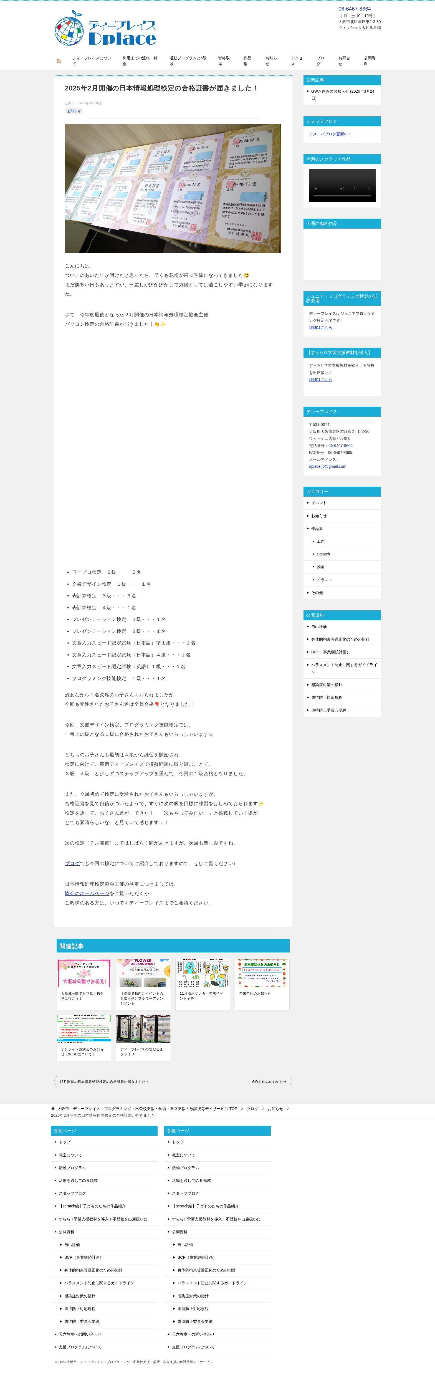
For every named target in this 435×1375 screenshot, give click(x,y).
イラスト (324, 580)
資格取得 (224, 61)
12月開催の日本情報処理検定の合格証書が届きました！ (104, 1082)
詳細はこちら (320, 327)
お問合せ (344, 61)
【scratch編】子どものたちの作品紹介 (92, 1206)
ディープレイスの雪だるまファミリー (141, 1051)
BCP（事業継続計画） (330, 652)
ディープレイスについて (91, 61)
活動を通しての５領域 (78, 1180)
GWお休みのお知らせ (269, 1082)
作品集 (247, 61)
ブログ (320, 61)
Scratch (323, 554)
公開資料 (370, 61)
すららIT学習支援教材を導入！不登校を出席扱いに (103, 1219)
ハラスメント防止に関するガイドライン (344, 668)
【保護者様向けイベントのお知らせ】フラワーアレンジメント (141, 998)
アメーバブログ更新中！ (330, 134)
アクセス (297, 61)
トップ (64, 1142)
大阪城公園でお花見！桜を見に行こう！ (82, 996)
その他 (317, 592)
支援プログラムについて (80, 1347)
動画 (321, 567)
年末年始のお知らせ (255, 993)
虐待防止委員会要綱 (328, 710)
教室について (70, 1155)
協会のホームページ (87, 893)
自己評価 (319, 626)
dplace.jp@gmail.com (327, 466)
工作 (321, 541)
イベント (319, 503)
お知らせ (271, 61)
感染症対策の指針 (326, 685)
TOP (147, 1108)
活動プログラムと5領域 (188, 61)
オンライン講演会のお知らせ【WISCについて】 (82, 1051)
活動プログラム (72, 1168)
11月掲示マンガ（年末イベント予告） (201, 996)
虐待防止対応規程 (326, 697)
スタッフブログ (72, 1193)
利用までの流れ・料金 (140, 61)
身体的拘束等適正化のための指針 (340, 639)
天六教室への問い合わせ (80, 1334)
